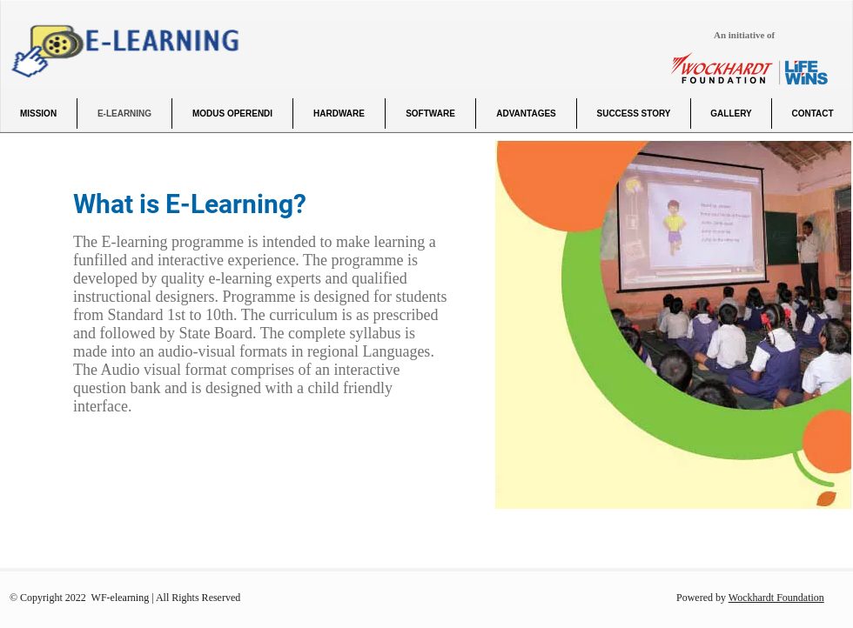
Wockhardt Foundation (776, 597)
